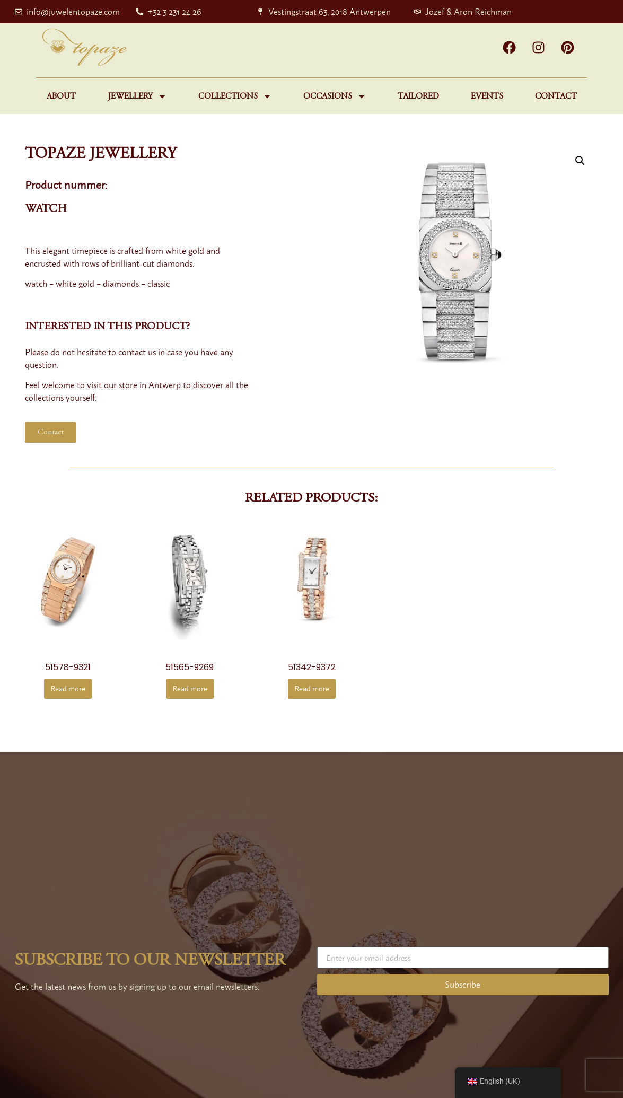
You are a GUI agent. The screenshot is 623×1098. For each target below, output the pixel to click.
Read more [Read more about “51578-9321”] (67, 688)
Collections (234, 96)
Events (487, 96)
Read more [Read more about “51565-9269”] (189, 688)
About (61, 96)
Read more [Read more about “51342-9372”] (311, 688)
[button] (580, 160)
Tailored (418, 96)
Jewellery (137, 96)
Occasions (334, 96)
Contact (556, 96)
